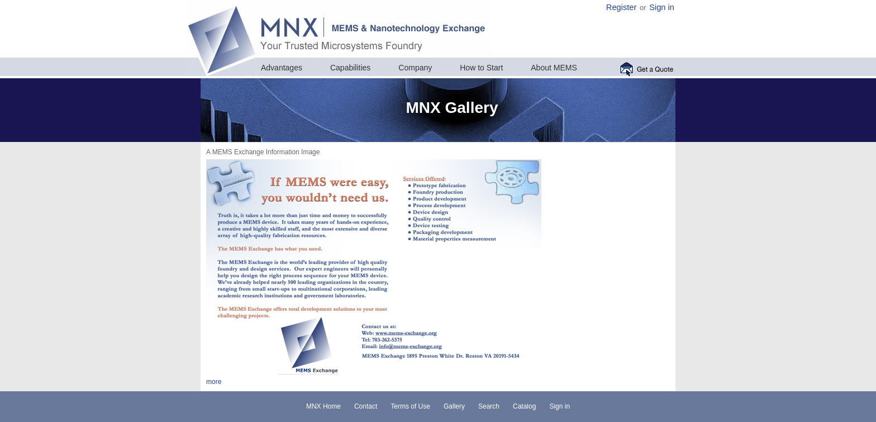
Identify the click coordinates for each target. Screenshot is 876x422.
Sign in (661, 7)
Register (621, 7)
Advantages (281, 67)
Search (488, 406)
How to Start (481, 67)
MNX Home (323, 406)
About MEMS (554, 67)
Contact (365, 406)
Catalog (524, 406)
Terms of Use (410, 406)
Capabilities (350, 67)
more (213, 382)
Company (415, 67)
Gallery (454, 406)
